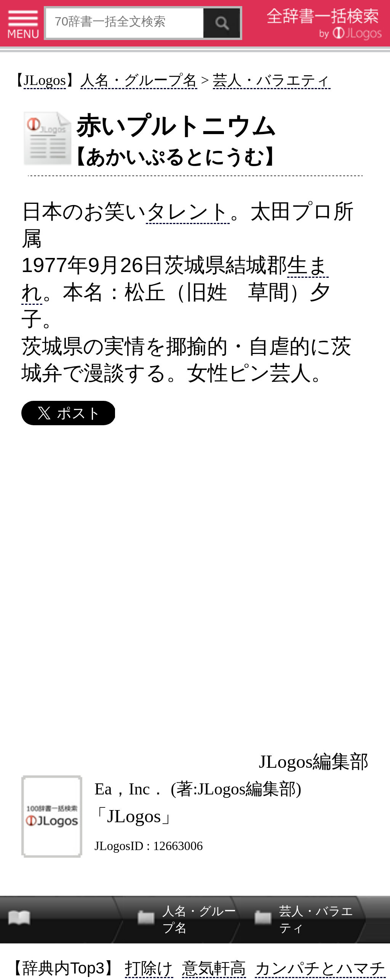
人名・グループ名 (138, 80)
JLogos (45, 80)
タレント (188, 211)
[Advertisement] (194, 587)
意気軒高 (214, 968)
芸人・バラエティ (272, 80)
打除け (149, 968)
